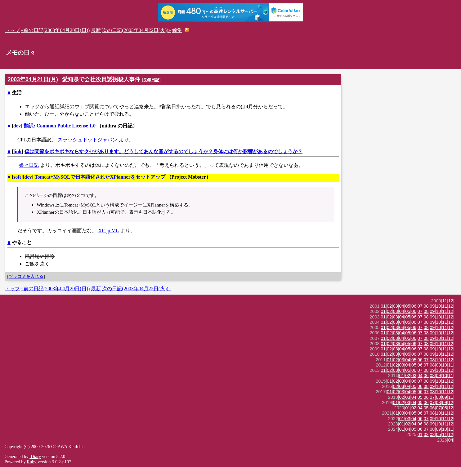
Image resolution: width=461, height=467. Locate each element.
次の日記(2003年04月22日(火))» (136, 30)
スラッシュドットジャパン (87, 139)
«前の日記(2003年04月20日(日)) (55, 30)
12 (450, 300)
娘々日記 (29, 165)
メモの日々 (20, 52)
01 (383, 306)
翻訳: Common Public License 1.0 (60, 125)
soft (17, 177)
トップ (12, 30)
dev (17, 125)
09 (432, 306)
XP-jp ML (108, 230)
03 (395, 306)
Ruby (31, 461)
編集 (177, 30)
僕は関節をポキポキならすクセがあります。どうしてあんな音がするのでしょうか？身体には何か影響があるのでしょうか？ (163, 151)
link (17, 151)
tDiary (35, 456)
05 (407, 306)
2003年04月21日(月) (33, 79)
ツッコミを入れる (26, 276)
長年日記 (151, 80)
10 (438, 306)
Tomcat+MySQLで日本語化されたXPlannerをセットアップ (100, 177)
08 (426, 306)
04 (401, 306)
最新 (96, 30)
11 (444, 300)
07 (420, 306)
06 (413, 306)
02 (389, 306)
